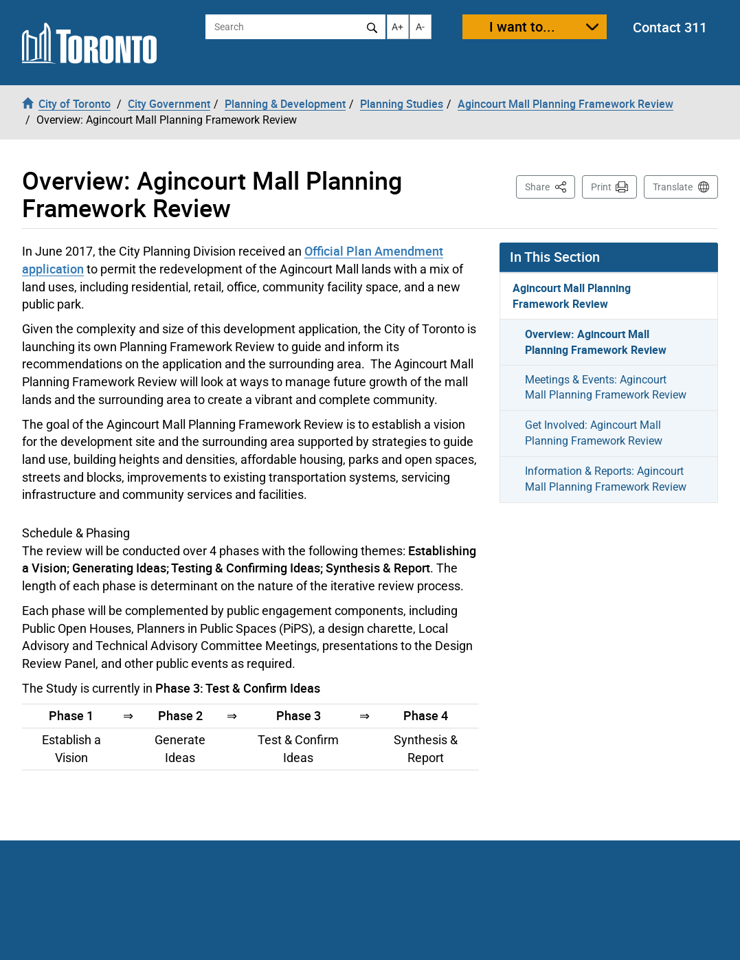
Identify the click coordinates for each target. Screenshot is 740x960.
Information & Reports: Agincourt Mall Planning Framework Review (605, 479)
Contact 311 (670, 27)
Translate (673, 186)
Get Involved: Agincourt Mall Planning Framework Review (593, 432)
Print (601, 186)
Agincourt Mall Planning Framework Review (572, 295)
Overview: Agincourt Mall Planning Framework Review (595, 341)
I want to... (522, 26)
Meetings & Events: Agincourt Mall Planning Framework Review (605, 387)
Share (550, 185)
